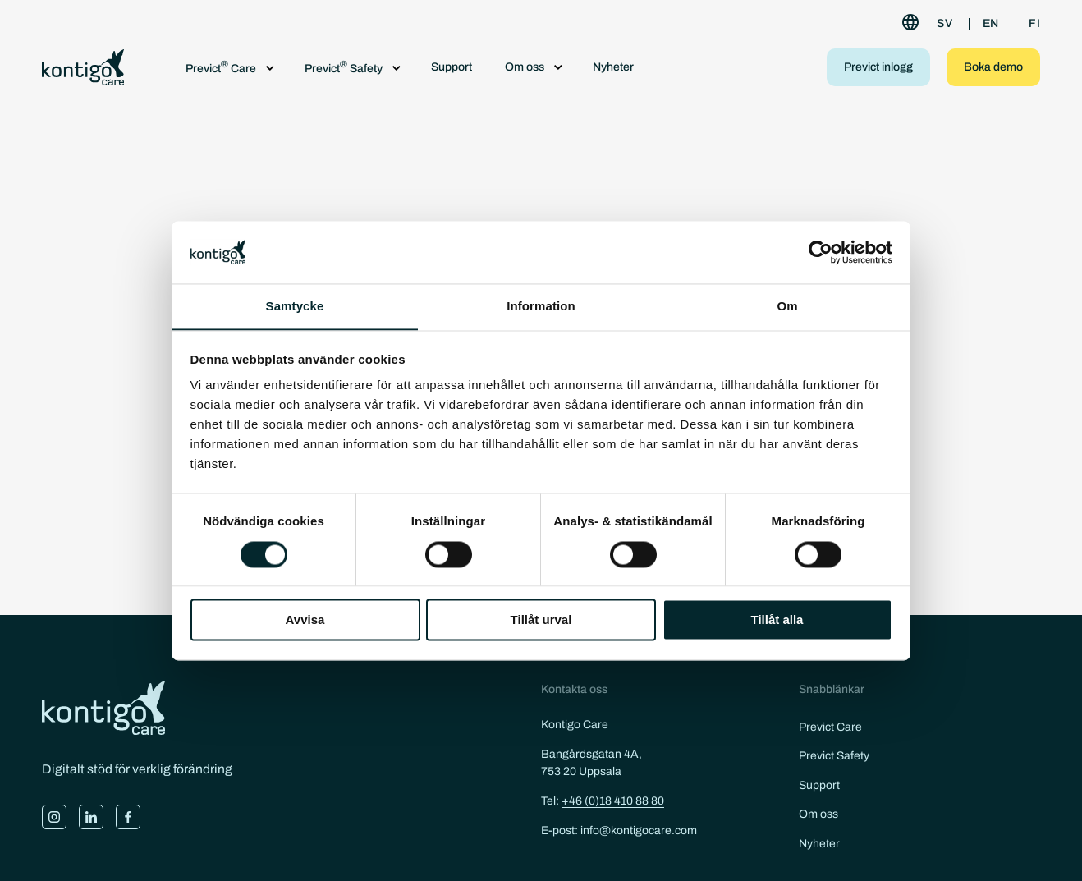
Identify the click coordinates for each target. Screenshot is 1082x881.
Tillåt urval (541, 620)
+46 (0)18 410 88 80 (613, 801)
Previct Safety (834, 756)
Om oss (818, 814)
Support (451, 67)
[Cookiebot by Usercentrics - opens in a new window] (820, 252)
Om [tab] (787, 306)
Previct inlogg (878, 67)
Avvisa (305, 620)
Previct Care (830, 727)
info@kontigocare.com (638, 830)
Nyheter (613, 67)
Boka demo (993, 67)
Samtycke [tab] (295, 306)
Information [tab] (541, 306)
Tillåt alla (777, 620)
